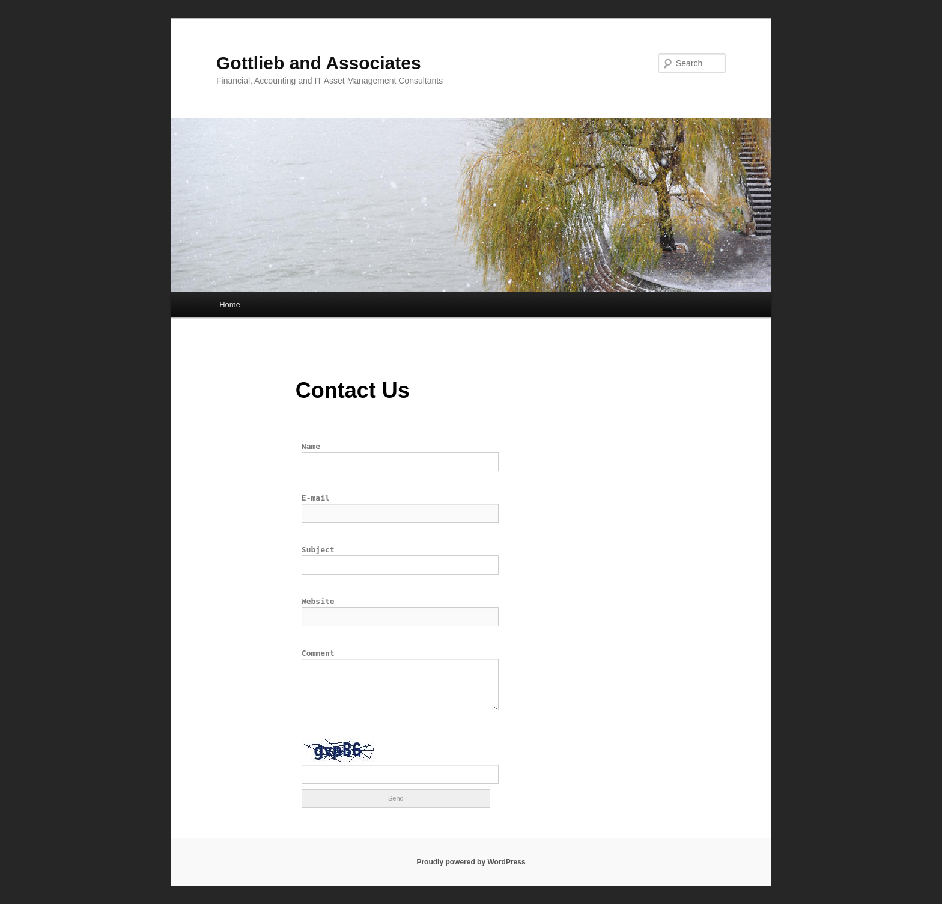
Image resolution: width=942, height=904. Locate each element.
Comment (318, 653)
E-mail (316, 497)
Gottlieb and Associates (318, 63)
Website (318, 601)
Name (311, 446)
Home (229, 304)
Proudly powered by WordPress (470, 862)
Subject (318, 549)
